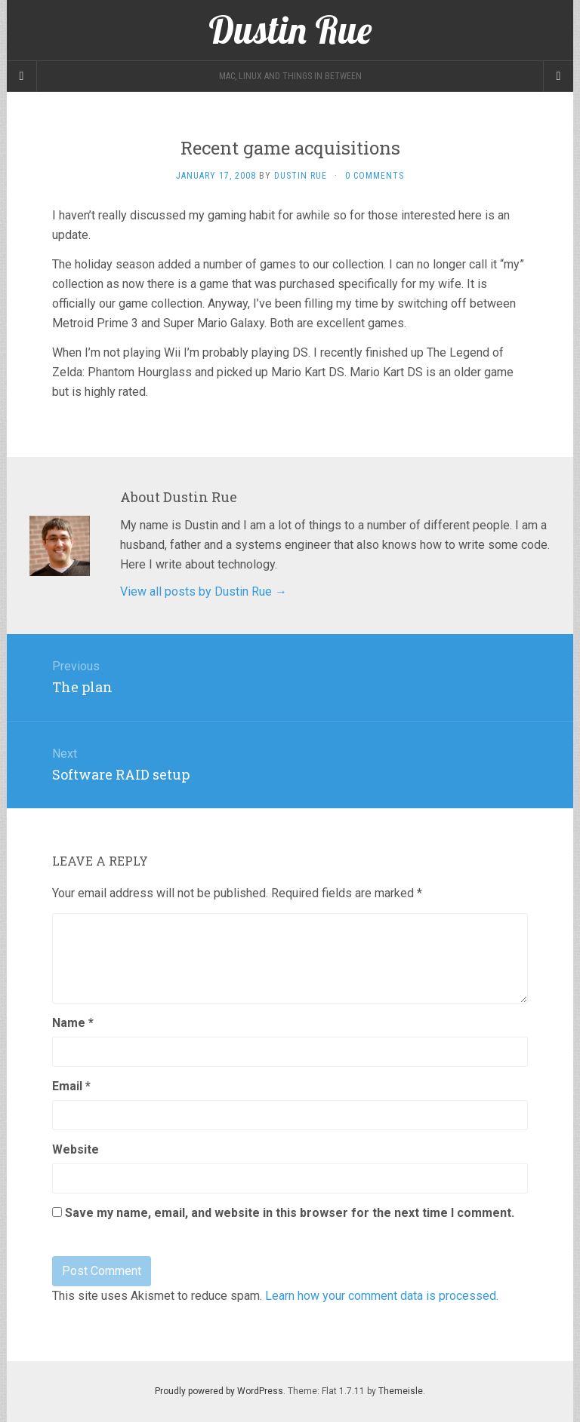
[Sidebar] (22, 76)
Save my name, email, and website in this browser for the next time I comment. (289, 1213)
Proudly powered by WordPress (219, 1391)
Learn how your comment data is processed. (381, 1296)
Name (73, 1023)
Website (75, 1149)
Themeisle (400, 1391)
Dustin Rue (300, 175)
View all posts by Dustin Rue (203, 591)
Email (71, 1086)
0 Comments (374, 175)
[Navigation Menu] (558, 76)
